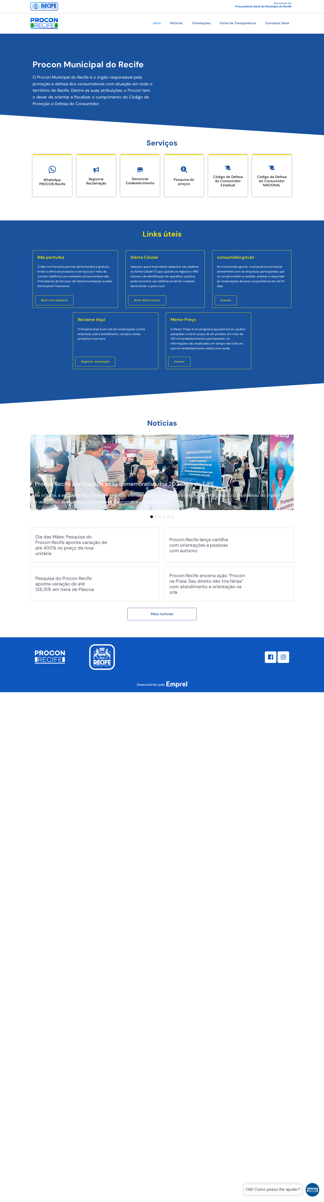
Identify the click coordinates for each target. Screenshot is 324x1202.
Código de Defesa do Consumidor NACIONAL (272, 181)
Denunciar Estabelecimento (140, 181)
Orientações (201, 23)
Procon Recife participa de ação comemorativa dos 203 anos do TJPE (124, 483)
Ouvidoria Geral (277, 23)
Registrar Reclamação (96, 181)
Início (157, 23)
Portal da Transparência (238, 23)
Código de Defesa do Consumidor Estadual (228, 181)
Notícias (176, 23)
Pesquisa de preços (184, 181)
